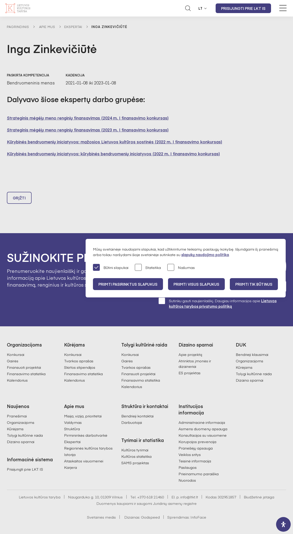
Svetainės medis (101, 517)
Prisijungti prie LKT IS (243, 8)
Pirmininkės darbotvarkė (85, 435)
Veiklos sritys (190, 454)
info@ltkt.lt (189, 496)
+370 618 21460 (150, 496)
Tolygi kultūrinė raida (254, 373)
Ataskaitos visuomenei (83, 460)
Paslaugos (188, 467)
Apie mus (47, 26)
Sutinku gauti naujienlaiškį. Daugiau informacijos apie (217, 303)
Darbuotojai (131, 422)
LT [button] (200, 8)
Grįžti (19, 197)
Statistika (148, 268)
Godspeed (150, 517)
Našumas (181, 268)
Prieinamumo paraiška (199, 473)
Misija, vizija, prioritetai (83, 415)
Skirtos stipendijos (79, 367)
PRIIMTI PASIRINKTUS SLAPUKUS (127, 284)
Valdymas (73, 422)
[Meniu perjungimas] (283, 8)
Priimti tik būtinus (253, 284)
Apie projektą (190, 354)
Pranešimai (17, 415)
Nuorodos (187, 480)
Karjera (70, 467)
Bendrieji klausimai (252, 354)
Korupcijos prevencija (197, 441)
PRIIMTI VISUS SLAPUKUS (196, 284)
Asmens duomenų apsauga (203, 428)
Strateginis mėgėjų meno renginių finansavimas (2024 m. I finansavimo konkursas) (88, 118)
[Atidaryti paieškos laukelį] (188, 8)
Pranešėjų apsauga (196, 447)
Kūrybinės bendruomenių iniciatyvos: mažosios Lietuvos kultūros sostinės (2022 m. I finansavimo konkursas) (114, 142)
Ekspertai (73, 26)
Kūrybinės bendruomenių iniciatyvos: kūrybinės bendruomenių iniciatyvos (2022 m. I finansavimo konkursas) (113, 154)
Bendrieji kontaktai (137, 415)
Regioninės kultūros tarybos (88, 447)
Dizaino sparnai (249, 380)
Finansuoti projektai (24, 367)
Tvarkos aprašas (78, 360)
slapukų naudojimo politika (205, 254)
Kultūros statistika (136, 456)
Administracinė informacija (202, 422)
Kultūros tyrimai (134, 449)
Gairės (12, 360)
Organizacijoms (249, 360)
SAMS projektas (135, 462)
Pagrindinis (18, 26)
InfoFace (198, 517)
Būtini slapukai (110, 268)
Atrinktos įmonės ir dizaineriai (195, 363)
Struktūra (72, 428)
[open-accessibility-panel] (283, 524)
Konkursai (15, 354)
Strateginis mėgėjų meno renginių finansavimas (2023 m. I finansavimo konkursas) (88, 130)
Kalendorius (17, 380)
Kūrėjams (244, 367)
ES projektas (190, 372)
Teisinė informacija (195, 460)
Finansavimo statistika (26, 373)
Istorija (70, 454)
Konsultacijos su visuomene (203, 435)
